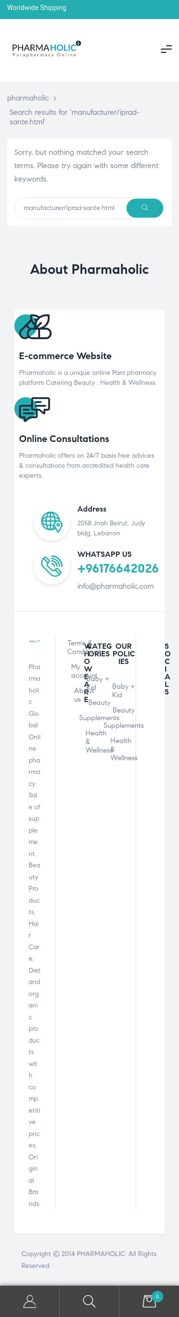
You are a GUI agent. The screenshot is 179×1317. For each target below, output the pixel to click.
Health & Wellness (99, 741)
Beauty (99, 702)
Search (89, 1301)
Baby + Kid (97, 683)
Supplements (99, 718)
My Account (30, 1301)
